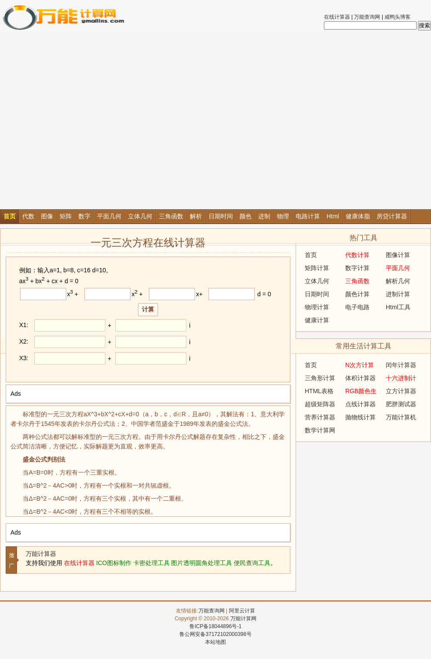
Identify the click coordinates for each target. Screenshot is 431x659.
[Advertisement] (84, 121)
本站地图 (215, 642)
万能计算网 (243, 619)
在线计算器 (337, 17)
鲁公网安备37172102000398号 (215, 634)
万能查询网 (367, 17)
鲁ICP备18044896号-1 (215, 626)
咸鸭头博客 (397, 17)
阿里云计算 (242, 611)
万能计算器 (41, 553)
